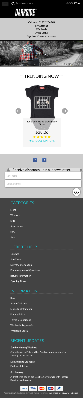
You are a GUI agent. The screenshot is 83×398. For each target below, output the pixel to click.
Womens (15, 215)
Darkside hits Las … (20, 366)
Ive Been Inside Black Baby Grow (42, 123)
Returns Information (20, 275)
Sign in (30, 36)
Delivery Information (21, 264)
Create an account (46, 36)
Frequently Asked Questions (25, 270)
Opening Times (18, 281)
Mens (13, 209)
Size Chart (15, 259)
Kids (12, 220)
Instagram (36, 161)
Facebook (46, 161)
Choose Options (42, 140)
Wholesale (41, 29)
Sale (12, 237)
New (12, 231)
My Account (41, 26)
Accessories (16, 226)
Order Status (41, 33)
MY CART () (73, 3)
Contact (14, 253)
